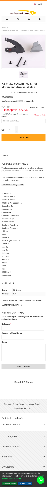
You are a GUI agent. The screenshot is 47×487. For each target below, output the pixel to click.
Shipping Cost (22, 114)
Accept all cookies (10, 483)
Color (4, 117)
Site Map (7, 404)
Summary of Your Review (12, 333)
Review (5, 342)
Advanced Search (33, 404)
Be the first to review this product (24, 93)
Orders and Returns (22, 408)
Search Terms (18, 404)
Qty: (3, 130)
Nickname (6, 324)
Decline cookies (25, 483)
